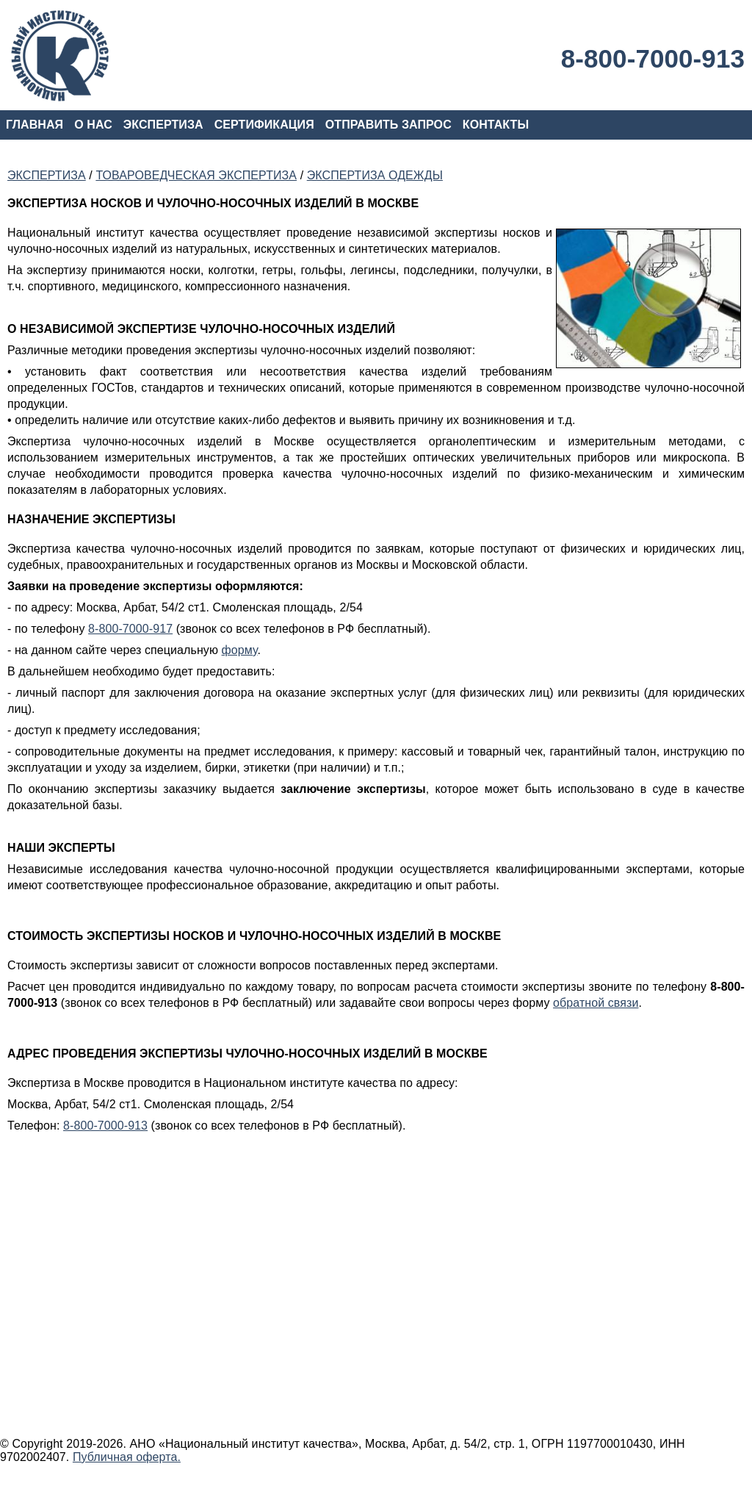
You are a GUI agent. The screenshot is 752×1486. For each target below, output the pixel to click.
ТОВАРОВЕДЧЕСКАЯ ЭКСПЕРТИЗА (196, 175)
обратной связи (595, 1003)
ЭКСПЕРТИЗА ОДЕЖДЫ (375, 175)
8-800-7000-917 (130, 628)
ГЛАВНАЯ (34, 124)
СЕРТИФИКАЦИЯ (264, 124)
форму (240, 650)
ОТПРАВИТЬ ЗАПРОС (388, 124)
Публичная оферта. (127, 1457)
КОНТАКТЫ (496, 124)
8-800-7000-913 (653, 58)
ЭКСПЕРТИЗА (163, 124)
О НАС (93, 124)
